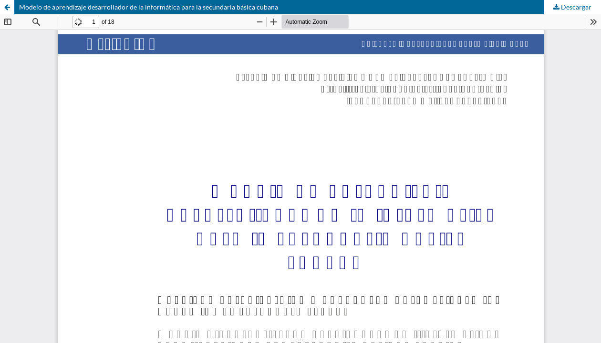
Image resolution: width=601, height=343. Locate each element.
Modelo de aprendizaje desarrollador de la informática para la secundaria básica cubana (148, 7)
